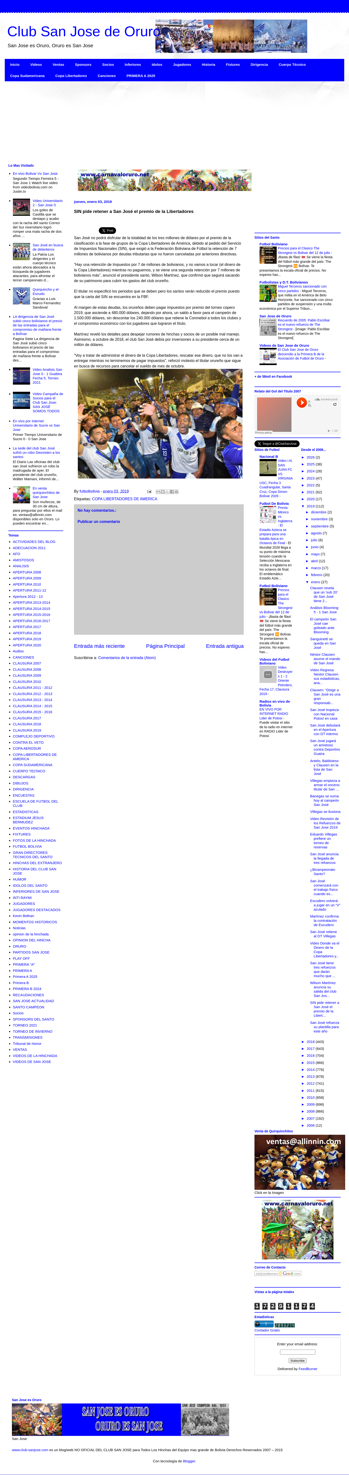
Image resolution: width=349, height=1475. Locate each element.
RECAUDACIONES (28, 995)
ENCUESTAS (24, 795)
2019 (311, 506)
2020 (311, 499)
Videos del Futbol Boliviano (274, 661)
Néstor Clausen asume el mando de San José (325, 658)
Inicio (15, 64)
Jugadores (182, 64)
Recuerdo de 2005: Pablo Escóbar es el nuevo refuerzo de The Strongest (304, 324)
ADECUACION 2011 (29, 548)
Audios (18, 651)
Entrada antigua (225, 646)
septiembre (320, 526)
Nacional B (268, 456)
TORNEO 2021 (25, 1025)
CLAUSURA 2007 (27, 663)
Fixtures (233, 64)
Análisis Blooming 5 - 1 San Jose (324, 610)
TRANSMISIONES (27, 1037)
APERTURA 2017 (27, 627)
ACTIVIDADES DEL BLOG (34, 542)
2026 (311, 457)
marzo (316, 568)
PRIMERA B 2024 (27, 989)
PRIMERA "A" (24, 964)
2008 (311, 1111)
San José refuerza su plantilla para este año (324, 1027)
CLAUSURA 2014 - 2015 (32, 706)
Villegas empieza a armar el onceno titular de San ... (325, 785)
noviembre (320, 519)
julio (314, 540)
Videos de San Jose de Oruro (284, 345)
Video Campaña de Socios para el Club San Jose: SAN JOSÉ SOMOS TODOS (48, 402)
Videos (36, 64)
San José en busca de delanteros (48, 247)
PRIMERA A (22, 971)
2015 (311, 1063)
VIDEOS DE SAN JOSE (32, 1062)
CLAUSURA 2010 (27, 682)
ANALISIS (21, 566)
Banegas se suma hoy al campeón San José (324, 800)
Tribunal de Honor (27, 1044)
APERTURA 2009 (27, 578)
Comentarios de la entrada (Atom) (127, 658)
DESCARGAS (24, 777)
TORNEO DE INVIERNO (33, 1031)
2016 (311, 1055)
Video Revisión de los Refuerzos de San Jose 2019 (325, 823)
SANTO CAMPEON (28, 1007)
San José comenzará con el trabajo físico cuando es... (324, 887)
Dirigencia (259, 64)
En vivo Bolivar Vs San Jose (35, 173)
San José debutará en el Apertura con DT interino (325, 729)
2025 (311, 464)
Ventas (58, 64)
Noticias (19, 928)
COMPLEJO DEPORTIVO (34, 736)
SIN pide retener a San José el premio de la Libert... (324, 1009)
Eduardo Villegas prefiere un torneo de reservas (323, 840)
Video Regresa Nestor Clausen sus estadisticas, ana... (325, 676)
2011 (311, 1090)
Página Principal (165, 646)
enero (316, 582)
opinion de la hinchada (31, 934)
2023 (311, 478)
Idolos (157, 64)
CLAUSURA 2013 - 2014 (32, 700)
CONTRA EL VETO (28, 742)
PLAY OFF (21, 958)
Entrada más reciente (99, 646)
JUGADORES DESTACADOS (37, 910)
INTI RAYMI (22, 898)
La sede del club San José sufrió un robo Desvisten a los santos (36, 452)
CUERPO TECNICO (29, 771)
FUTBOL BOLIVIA (27, 846)
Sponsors (83, 64)
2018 (311, 1042)
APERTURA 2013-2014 (31, 602)
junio (315, 547)
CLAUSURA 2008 (27, 669)
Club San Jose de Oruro (84, 31)
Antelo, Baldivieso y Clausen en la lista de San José (324, 767)
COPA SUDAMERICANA (33, 765)
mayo (316, 554)
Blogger (189, 1461)
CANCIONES (23, 657)
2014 (311, 1070)
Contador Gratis (267, 1330)
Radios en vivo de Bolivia (274, 703)
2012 (311, 1083)
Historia (208, 64)
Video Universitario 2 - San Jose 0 (48, 203)
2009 (311, 1104)
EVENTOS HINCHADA (31, 828)
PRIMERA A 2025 (141, 76)
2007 (311, 1118)
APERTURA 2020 (27, 645)
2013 (311, 1076)
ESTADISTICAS (25, 812)
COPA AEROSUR (27, 748)
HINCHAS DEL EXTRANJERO (37, 863)
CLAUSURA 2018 (27, 724)
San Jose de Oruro (275, 316)
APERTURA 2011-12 (29, 590)
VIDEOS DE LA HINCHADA (35, 1056)
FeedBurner (308, 1369)
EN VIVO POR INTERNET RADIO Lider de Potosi (273, 713)
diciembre (319, 512)
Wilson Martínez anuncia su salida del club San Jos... (323, 989)
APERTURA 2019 (27, 639)
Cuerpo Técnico (292, 64)
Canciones (107, 76)
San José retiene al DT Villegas (323, 934)
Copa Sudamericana (27, 76)
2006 (311, 1125)
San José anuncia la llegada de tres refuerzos (324, 858)
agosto (317, 533)
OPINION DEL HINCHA (32, 940)
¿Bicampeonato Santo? (322, 871)
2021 (311, 492)
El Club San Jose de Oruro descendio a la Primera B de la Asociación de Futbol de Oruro (301, 354)
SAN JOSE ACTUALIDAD (33, 1001)
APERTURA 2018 (27, 633)
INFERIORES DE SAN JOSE (36, 891)
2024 (311, 471)
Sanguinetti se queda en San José (323, 643)
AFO (16, 554)
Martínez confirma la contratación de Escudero (324, 920)
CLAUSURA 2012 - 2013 (32, 694)
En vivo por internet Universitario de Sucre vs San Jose (36, 425)
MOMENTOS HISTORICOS (35, 922)
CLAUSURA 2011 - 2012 (32, 688)
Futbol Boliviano (273, 244)
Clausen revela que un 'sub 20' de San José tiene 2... (324, 594)
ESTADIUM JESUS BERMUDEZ (28, 820)
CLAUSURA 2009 (27, 675)
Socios (108, 64)
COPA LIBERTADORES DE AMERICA (124, 499)
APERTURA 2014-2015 (31, 609)
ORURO (19, 946)
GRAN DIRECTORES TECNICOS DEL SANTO (33, 855)
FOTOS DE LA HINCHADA (34, 840)
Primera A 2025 (25, 977)
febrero (317, 575)
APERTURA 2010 (27, 584)
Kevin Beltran (23, 916)
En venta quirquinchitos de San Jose (46, 492)
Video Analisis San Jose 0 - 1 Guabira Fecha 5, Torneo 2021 (47, 375)
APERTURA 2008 (27, 572)
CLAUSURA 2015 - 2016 (32, 712)
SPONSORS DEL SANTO (33, 1019)
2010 (311, 1097)
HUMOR (19, 879)
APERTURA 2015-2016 (31, 615)
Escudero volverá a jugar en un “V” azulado (325, 905)
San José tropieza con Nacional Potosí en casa (324, 714)
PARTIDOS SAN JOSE (31, 952)
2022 (311, 485)
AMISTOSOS (23, 560)
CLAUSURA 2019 (27, 730)
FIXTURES (22, 834)
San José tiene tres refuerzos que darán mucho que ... (323, 969)
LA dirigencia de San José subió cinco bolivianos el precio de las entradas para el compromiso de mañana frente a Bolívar (37, 325)
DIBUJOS (20, 783)
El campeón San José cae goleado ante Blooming (323, 625)
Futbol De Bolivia (274, 503)
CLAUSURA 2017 (27, 718)
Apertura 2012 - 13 (28, 596)
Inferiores (133, 64)
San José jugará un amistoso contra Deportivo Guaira (325, 747)
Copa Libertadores (71, 76)
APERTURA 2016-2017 (31, 621)
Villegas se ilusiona (325, 812)
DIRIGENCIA (23, 789)
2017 (311, 1049)
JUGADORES (24, 904)
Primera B (21, 983)
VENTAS (20, 1049)
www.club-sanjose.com (30, 1450)
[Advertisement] (148, 121)
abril (315, 561)
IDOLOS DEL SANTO (30, 885)
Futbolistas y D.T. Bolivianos (283, 282)
